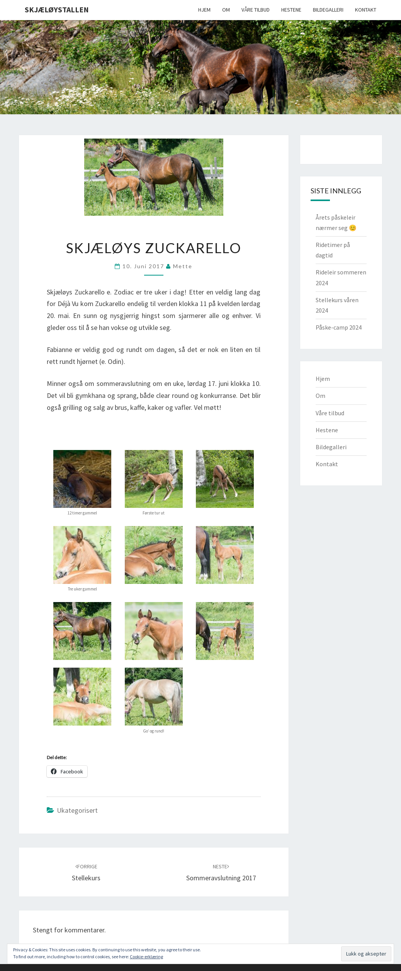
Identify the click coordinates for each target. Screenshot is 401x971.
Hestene (291, 9)
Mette (182, 266)
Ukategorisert (77, 810)
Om (226, 9)
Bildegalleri (328, 9)
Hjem (204, 9)
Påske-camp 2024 (339, 327)
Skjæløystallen (57, 9)
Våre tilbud (255, 9)
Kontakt (365, 9)
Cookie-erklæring (146, 956)
